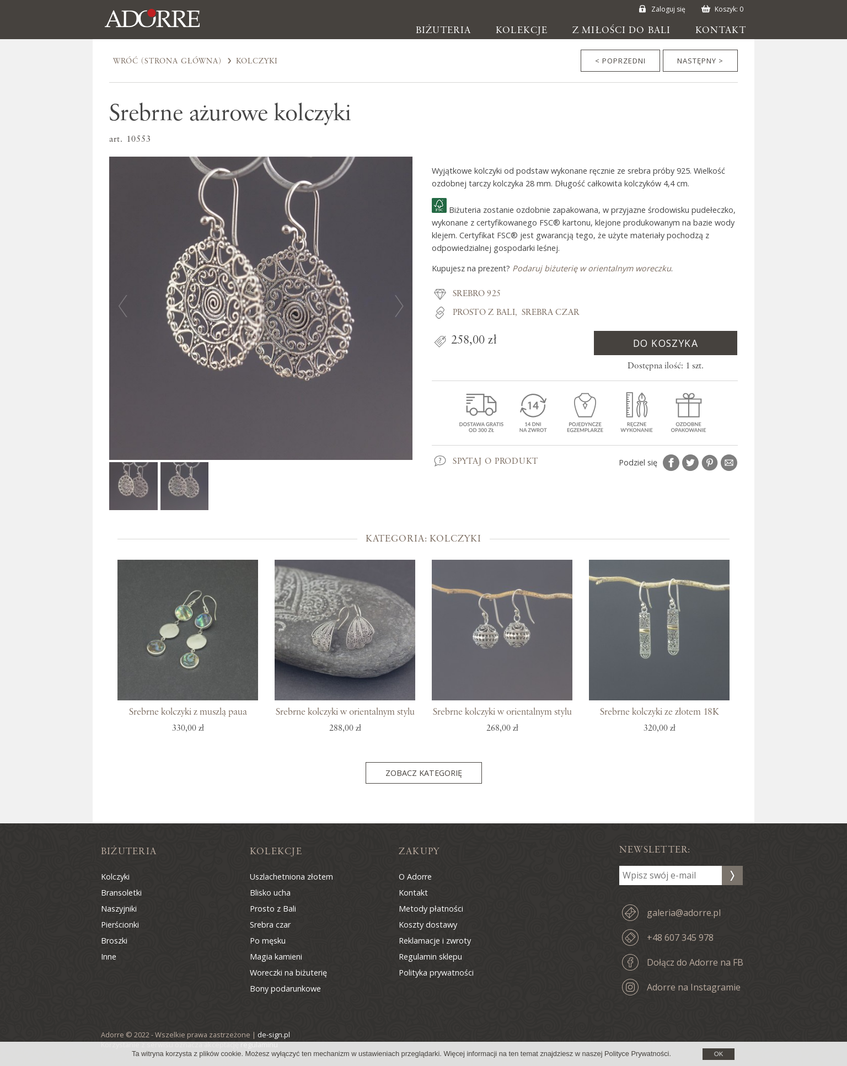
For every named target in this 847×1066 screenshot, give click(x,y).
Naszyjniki (119, 908)
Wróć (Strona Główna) (167, 61)
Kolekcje (522, 30)
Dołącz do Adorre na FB (695, 962)
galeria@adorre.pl (684, 913)
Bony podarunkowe (285, 988)
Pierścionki (120, 924)
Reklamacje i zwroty (435, 940)
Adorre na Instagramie (694, 987)
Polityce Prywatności (636, 1053)
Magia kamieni (276, 956)
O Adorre (415, 876)
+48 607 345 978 (680, 937)
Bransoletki (121, 892)
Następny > (700, 61)
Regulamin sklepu (430, 956)
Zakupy (419, 851)
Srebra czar (551, 312)
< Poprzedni (620, 61)
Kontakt (720, 30)
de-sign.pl (274, 1035)
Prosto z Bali (484, 312)
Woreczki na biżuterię (288, 972)
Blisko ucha (270, 892)
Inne (108, 956)
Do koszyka (665, 343)
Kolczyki (257, 61)
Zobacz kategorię (423, 773)
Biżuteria (443, 30)
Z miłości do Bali (621, 30)
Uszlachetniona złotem (291, 876)
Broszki (114, 940)
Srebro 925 (477, 294)
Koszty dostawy (428, 924)
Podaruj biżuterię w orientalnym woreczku (591, 268)
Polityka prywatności (436, 972)
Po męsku (268, 940)
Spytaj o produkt (495, 461)
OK (718, 1054)
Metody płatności (431, 908)
